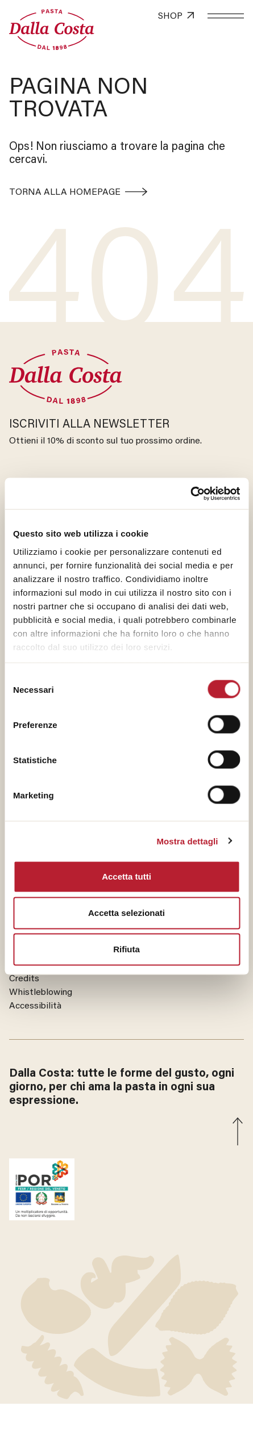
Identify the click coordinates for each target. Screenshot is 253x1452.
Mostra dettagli (187, 841)
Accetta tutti (126, 876)
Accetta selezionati (126, 913)
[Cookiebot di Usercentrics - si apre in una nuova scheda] (190, 493)
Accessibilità (35, 1006)
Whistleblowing (40, 992)
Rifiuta (126, 949)
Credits (24, 979)
